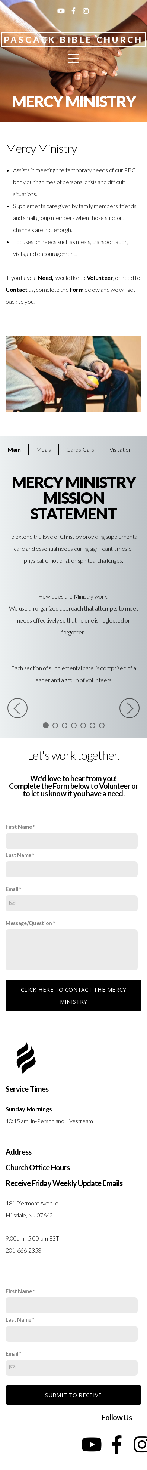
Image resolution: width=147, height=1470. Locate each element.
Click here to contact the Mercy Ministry (73, 995)
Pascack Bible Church (73, 39)
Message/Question (29, 923)
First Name (19, 827)
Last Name (18, 855)
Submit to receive (73, 1395)
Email (12, 889)
